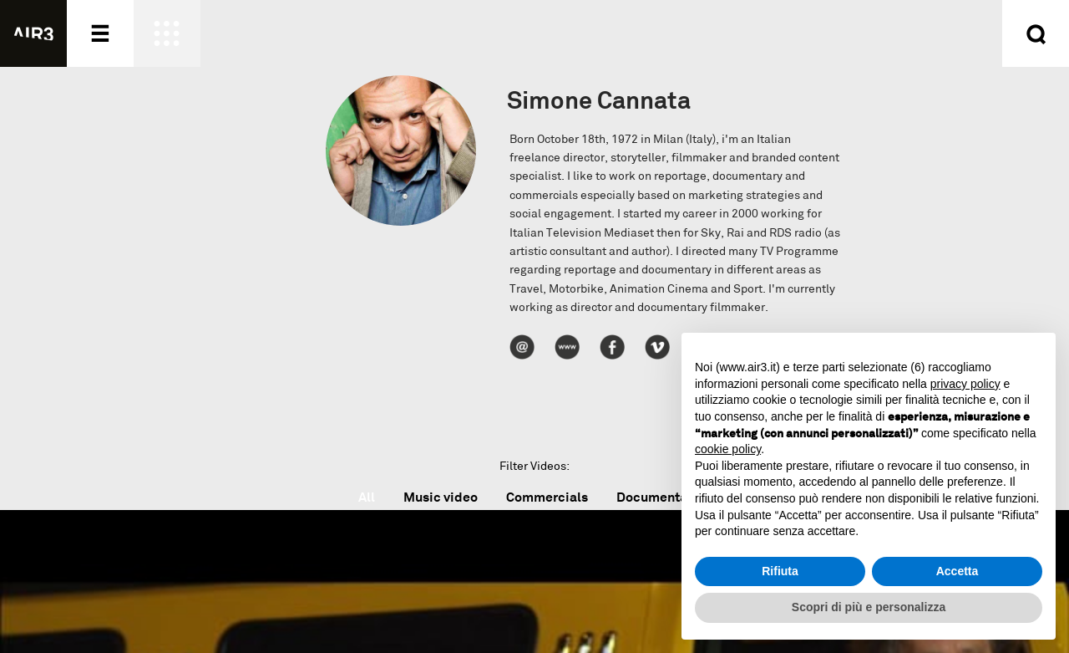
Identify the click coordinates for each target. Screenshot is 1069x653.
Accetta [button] (957, 571)
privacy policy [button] (965, 383)
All (366, 497)
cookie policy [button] (728, 449)
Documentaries (663, 497)
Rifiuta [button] (780, 571)
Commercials (547, 497)
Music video (440, 497)
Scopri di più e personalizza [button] (868, 607)
